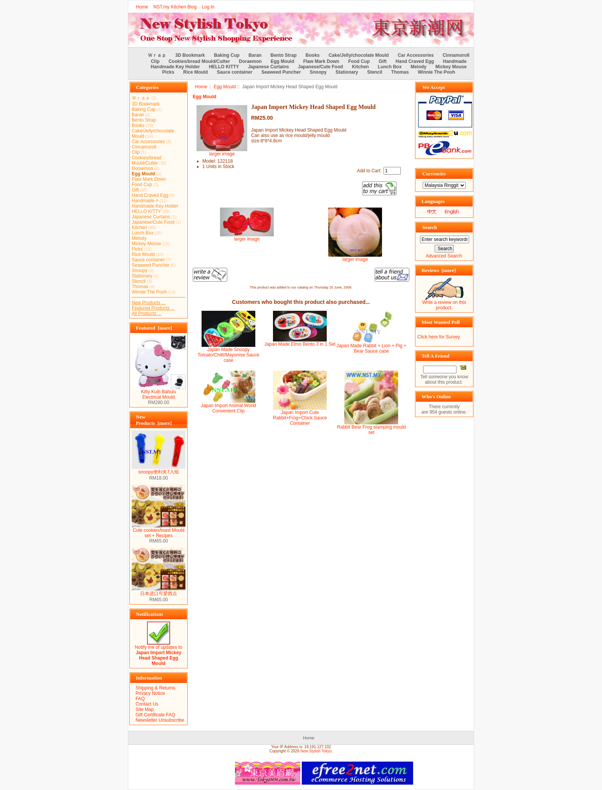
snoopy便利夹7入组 (158, 470)
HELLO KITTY (224, 66)
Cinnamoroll (456, 55)
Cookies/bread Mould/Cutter (199, 61)
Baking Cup (227, 55)
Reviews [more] (439, 270)
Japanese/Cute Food (320, 66)
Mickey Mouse (450, 66)
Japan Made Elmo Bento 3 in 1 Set (299, 344)
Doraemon (250, 61)
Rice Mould (195, 72)
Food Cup (359, 61)
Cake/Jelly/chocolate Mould (359, 55)
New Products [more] (154, 420)
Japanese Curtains (268, 66)
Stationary (347, 72)
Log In (208, 7)
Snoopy (318, 72)
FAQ (140, 698)
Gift (383, 61)
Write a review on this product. (444, 302)
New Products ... (148, 302)
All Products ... (146, 313)
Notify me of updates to (158, 653)
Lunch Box (390, 66)
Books (313, 55)
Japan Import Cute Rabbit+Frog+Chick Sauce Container (300, 418)
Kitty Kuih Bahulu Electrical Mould (158, 392)
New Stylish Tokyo (316, 751)
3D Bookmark (190, 55)
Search (429, 227)
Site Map (145, 709)
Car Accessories (416, 55)
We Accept (433, 87)
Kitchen (360, 66)
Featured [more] (154, 328)
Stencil (374, 72)
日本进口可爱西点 (158, 591)
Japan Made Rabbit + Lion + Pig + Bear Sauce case (371, 348)
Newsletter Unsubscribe (160, 720)
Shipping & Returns (155, 688)
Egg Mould (225, 86)
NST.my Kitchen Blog (175, 7)
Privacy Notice (150, 693)
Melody (418, 66)
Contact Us (147, 704)
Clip (155, 61)
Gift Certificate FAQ (155, 714)
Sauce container (235, 72)
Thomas (400, 72)
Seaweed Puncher (281, 72)
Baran (254, 55)
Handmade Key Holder (175, 66)
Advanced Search (444, 256)
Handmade (454, 61)
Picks (168, 72)
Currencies (434, 173)
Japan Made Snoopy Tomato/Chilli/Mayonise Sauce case (229, 355)
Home (142, 7)
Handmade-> (145, 200)
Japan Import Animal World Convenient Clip (228, 408)
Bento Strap (284, 55)
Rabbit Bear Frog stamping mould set (371, 429)
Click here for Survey (438, 337)
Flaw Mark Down (321, 61)
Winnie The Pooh (436, 72)
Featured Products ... (153, 308)
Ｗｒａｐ (157, 55)
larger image (247, 237)
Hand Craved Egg (414, 61)
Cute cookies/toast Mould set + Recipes (158, 530)
